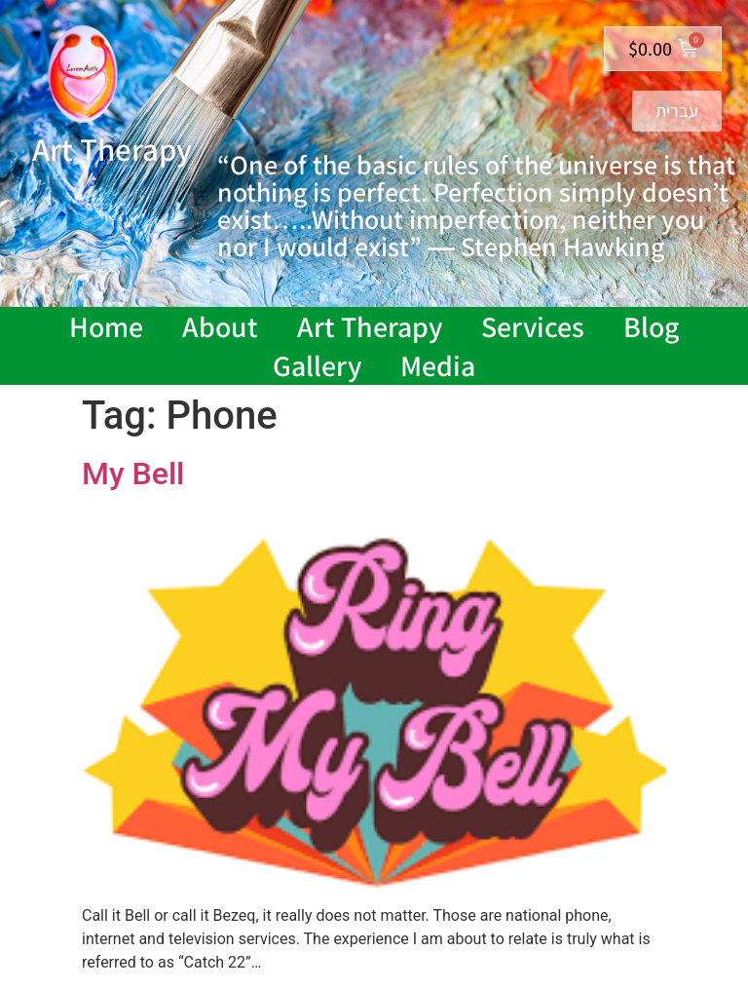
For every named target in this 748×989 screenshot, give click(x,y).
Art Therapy (369, 326)
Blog (651, 326)
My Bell (133, 473)
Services (532, 326)
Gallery (317, 365)
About (220, 326)
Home (106, 326)
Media (437, 365)
